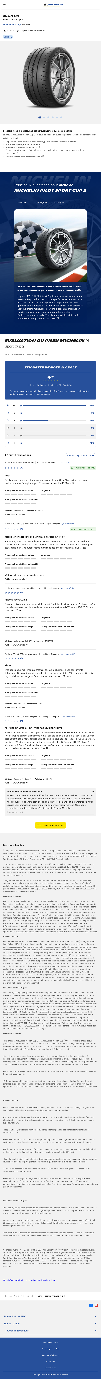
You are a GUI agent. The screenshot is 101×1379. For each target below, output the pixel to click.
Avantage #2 (41, 202)
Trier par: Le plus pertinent (80, 455)
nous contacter (42, 394)
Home (9, 1296)
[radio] (50, 405)
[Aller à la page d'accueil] (52, 4)
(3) (43, 156)
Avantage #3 (59, 202)
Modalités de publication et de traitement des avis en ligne (29, 1280)
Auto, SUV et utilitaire (25, 1296)
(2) (17, 153)
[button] (16, 24)
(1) (19, 137)
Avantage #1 (23, 202)
